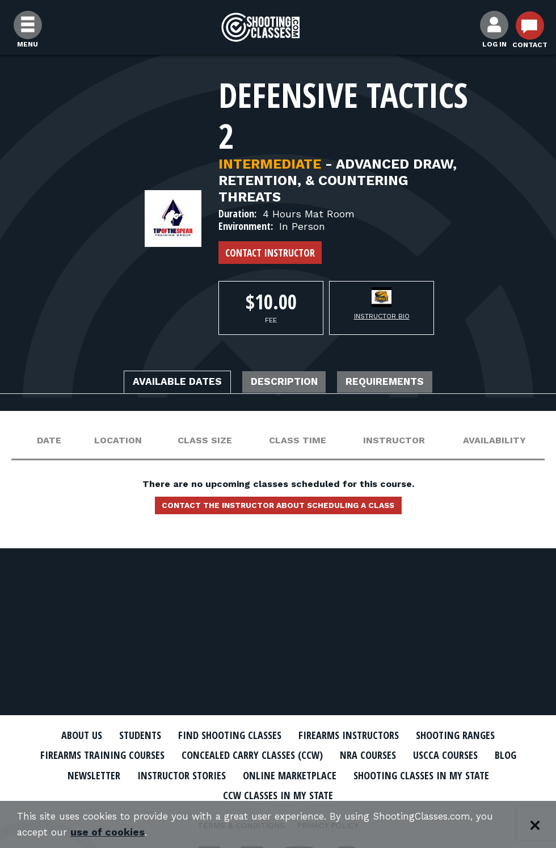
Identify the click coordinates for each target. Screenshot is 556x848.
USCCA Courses (462, 755)
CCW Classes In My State (278, 794)
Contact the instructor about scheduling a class (278, 509)
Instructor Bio (382, 316)
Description (285, 383)
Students (125, 735)
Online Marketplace (291, 774)
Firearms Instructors (355, 735)
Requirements (401, 383)
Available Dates (162, 383)
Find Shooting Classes (224, 735)
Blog (527, 755)
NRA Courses (378, 755)
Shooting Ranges (474, 735)
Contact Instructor (270, 252)
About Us (60, 735)
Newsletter (74, 774)
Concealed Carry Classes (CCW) (251, 755)
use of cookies (110, 832)
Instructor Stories (171, 774)
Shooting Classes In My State (436, 774)
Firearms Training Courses (85, 755)
